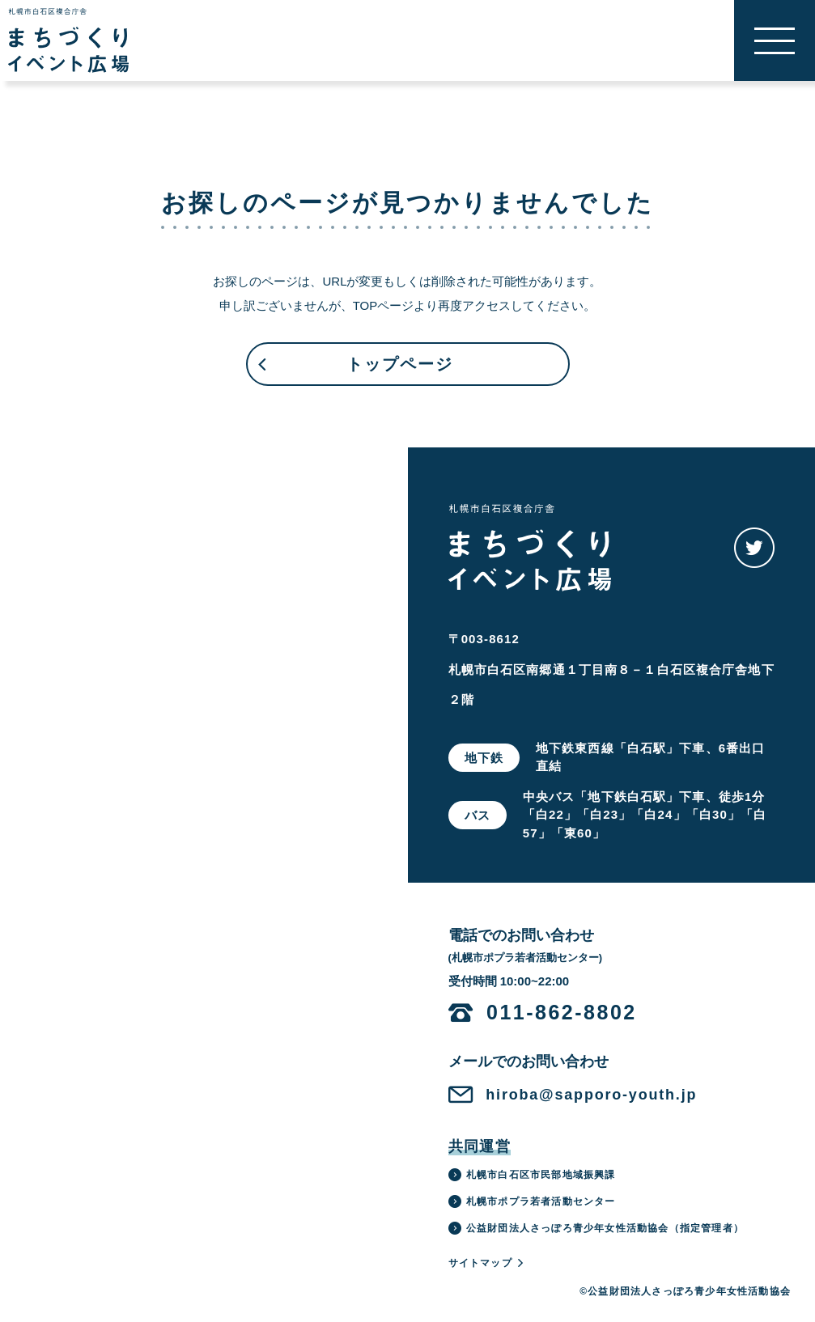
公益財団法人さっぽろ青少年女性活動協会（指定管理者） (596, 1228)
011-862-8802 (561, 1012)
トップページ (354, 370)
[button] (774, 40)
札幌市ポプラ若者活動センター (532, 1201)
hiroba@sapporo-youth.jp (591, 1094)
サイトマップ (486, 1263)
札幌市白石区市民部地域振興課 (532, 1174)
